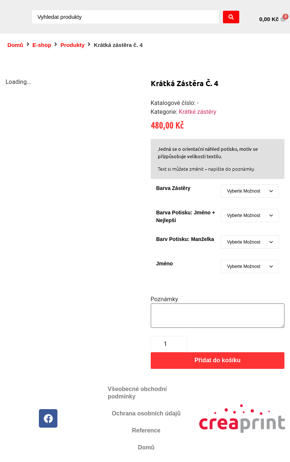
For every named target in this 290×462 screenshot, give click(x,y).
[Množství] (169, 344)
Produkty (72, 45)
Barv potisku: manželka (185, 239)
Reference (146, 430)
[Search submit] (231, 17)
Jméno (164, 263)
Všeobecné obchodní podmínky (137, 393)
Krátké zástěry (197, 111)
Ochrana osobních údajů (146, 413)
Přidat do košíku (217, 360)
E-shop (42, 45)
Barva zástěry (173, 188)
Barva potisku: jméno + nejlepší (185, 216)
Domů (15, 45)
